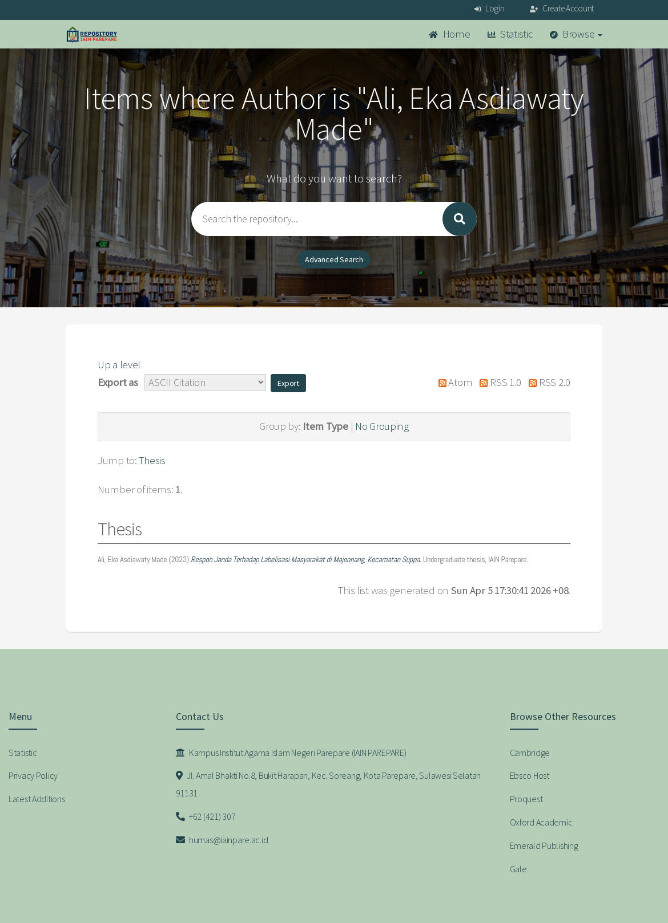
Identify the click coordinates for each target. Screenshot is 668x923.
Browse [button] (576, 33)
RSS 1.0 (497, 382)
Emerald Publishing (544, 845)
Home (449, 33)
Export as (118, 382)
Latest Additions (37, 798)
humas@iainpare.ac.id (222, 839)
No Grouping (382, 426)
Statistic (510, 33)
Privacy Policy (33, 775)
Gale (518, 869)
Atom (452, 382)
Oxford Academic (541, 822)
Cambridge (530, 752)
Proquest (526, 798)
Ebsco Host (529, 775)
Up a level (119, 364)
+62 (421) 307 (206, 816)
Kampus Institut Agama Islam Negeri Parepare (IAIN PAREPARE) (291, 752)
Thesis (152, 460)
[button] (288, 383)
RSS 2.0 (547, 382)
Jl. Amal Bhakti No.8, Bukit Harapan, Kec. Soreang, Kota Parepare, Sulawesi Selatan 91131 (328, 784)
